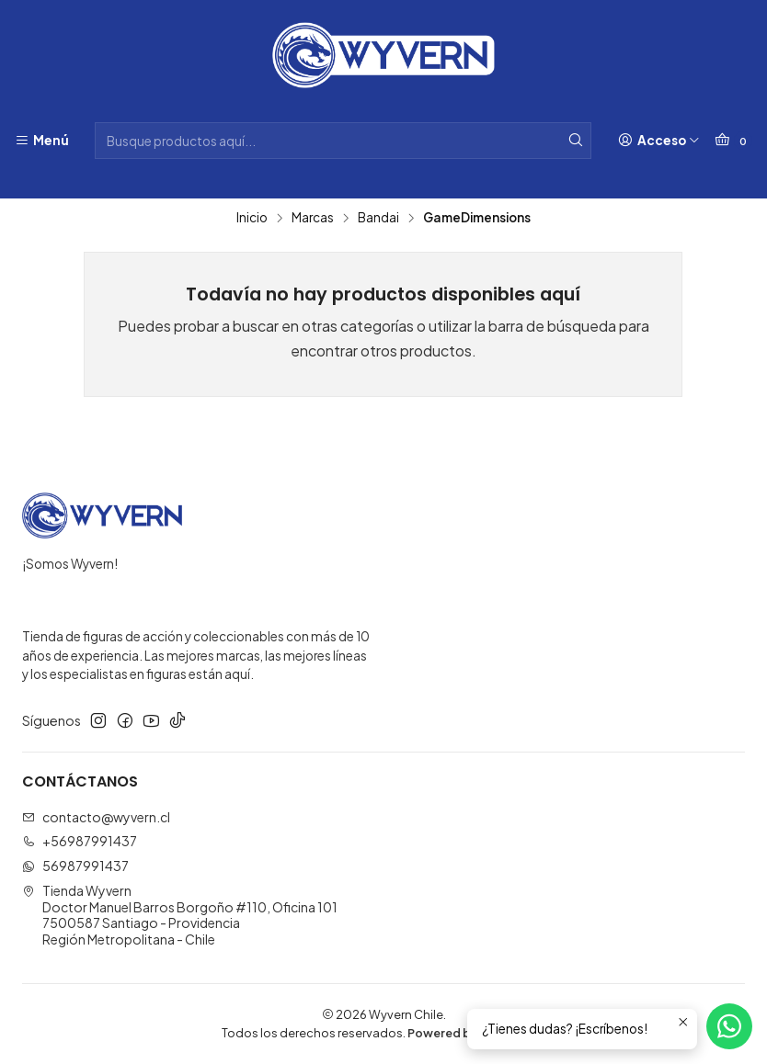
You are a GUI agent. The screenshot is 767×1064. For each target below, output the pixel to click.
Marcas (313, 217)
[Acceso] (658, 140)
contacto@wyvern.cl (96, 817)
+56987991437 (79, 840)
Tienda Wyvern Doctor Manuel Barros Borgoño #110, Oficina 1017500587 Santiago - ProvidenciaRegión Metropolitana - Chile (180, 914)
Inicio (252, 217)
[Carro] (733, 140)
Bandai (378, 217)
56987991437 (75, 865)
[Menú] (42, 140)
